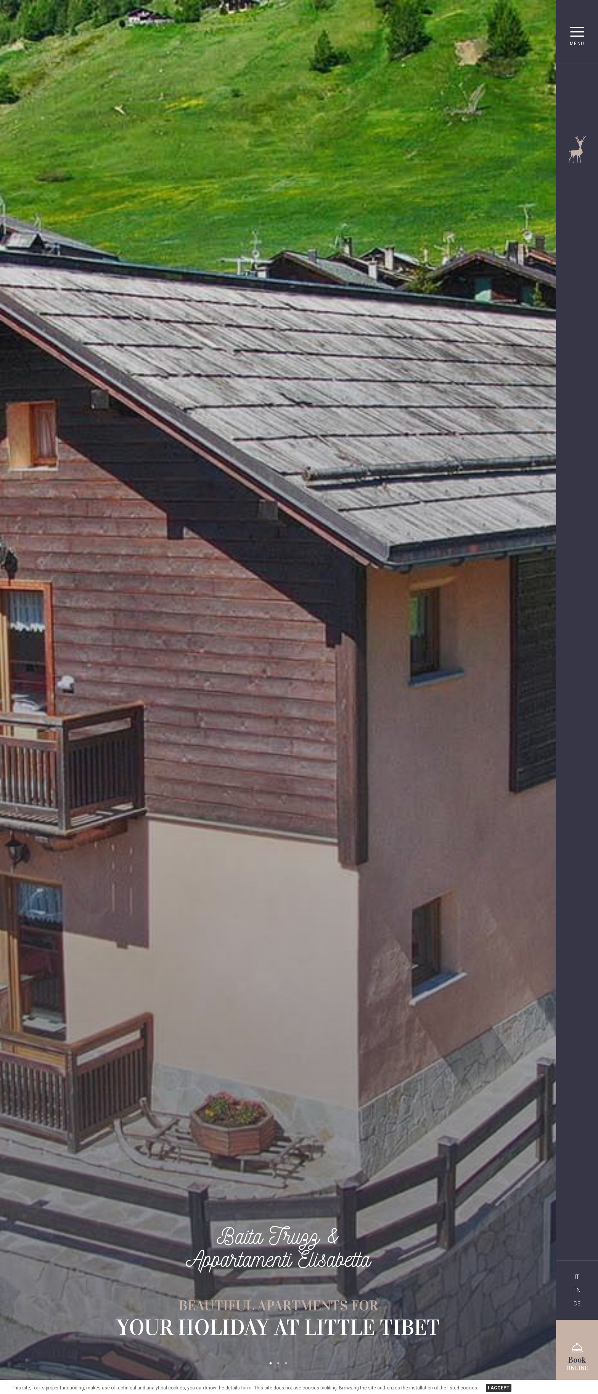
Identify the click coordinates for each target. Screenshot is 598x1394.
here (246, 1388)
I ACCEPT (499, 1388)
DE (577, 1303)
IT (577, 1276)
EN (577, 1290)
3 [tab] (286, 1363)
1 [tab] (270, 1363)
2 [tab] (278, 1363)
